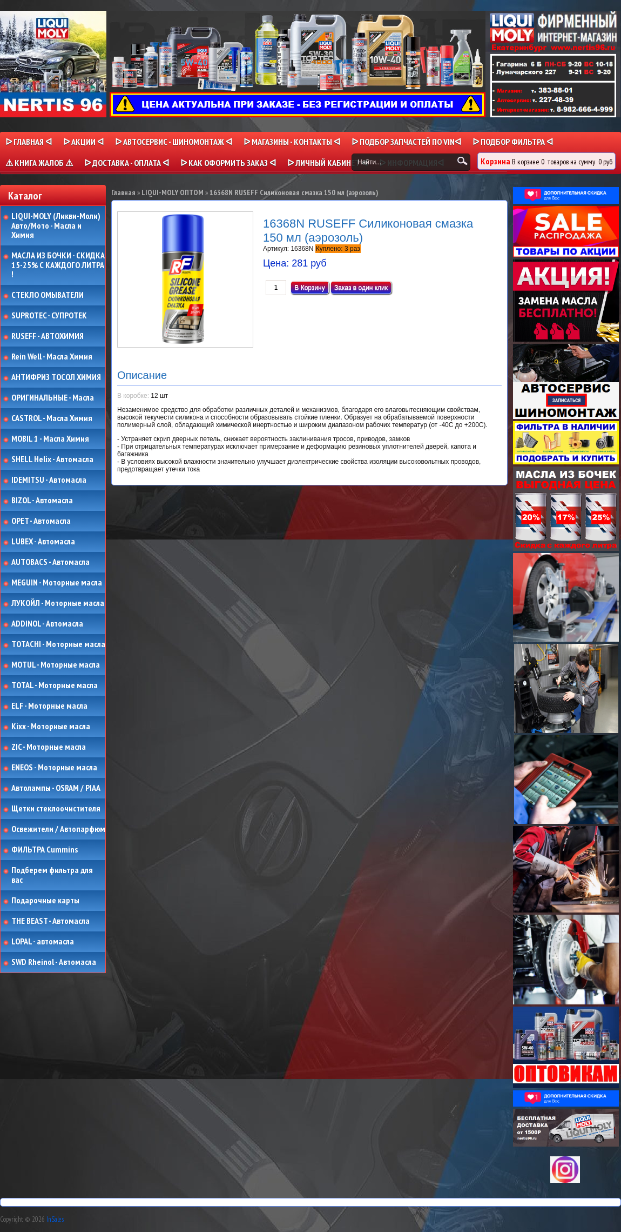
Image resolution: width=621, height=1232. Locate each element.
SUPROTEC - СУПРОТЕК (49, 316)
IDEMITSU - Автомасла (48, 480)
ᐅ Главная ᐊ (28, 141)
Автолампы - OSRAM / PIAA (55, 788)
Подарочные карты (45, 900)
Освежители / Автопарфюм (58, 829)
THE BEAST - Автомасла (50, 921)
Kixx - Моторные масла (50, 726)
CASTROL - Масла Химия (51, 418)
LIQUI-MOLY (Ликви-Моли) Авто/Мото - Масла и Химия (56, 225)
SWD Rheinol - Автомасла (53, 962)
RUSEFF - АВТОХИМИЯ (47, 336)
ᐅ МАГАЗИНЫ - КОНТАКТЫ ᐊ (292, 141)
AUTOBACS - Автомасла (50, 562)
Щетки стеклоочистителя (55, 809)
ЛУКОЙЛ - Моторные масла (57, 603)
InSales (55, 1219)
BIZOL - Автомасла (42, 500)
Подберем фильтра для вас (52, 874)
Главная (123, 192)
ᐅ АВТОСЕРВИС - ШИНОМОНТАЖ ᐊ (173, 141)
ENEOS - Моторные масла (54, 768)
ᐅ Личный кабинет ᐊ (327, 162)
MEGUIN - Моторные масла (56, 583)
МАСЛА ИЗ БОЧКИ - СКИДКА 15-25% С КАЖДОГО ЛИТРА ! (58, 265)
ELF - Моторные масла (49, 706)
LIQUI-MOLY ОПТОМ (172, 192)
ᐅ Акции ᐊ (83, 141)
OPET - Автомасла (41, 521)
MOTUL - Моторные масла (55, 665)
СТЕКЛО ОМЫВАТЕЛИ (47, 295)
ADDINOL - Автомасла (47, 624)
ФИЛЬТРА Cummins (44, 850)
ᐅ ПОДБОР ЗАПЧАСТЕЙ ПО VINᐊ (406, 141)
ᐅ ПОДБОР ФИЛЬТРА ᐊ (513, 141)
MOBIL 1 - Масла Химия (50, 439)
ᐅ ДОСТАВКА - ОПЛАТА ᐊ (126, 162)
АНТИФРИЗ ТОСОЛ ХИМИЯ (56, 377)
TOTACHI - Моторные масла (58, 644)
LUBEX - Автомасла (43, 542)
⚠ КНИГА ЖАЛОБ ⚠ (39, 162)
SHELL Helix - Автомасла (52, 459)
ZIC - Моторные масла (48, 747)
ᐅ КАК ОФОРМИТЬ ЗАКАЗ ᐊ (228, 162)
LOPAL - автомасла (42, 942)
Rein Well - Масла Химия (51, 357)
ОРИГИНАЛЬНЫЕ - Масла (52, 398)
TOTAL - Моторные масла (54, 685)
